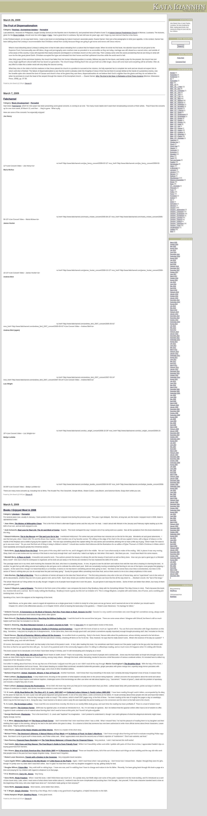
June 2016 (173, 284)
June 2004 (173, 516)
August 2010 (174, 379)
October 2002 (174, 556)
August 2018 (174, 258)
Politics (172, 192)
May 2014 (173, 308)
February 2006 (174, 476)
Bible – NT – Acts (175, 88)
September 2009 (175, 393)
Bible (171, 82)
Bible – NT (173, 84)
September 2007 (175, 439)
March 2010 (173, 387)
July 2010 (173, 381)
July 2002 (173, 562)
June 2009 (173, 397)
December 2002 (175, 552)
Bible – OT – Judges (176, 130)
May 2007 (173, 447)
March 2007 (173, 451)
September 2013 (175, 322)
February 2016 (174, 292)
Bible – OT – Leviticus (176, 132)
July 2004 (173, 514)
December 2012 (175, 335)
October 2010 (174, 375)
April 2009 (173, 401)
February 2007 (174, 452)
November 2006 (175, 458)
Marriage (172, 174)
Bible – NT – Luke (175, 96)
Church (172, 144)
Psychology (173, 196)
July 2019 (173, 250)
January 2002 (174, 574)
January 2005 (174, 502)
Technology (173, 203)
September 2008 (175, 415)
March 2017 (173, 276)
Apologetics (173, 75)
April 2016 (173, 288)
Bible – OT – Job (175, 126)
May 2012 (173, 347)
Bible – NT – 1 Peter (176, 86)
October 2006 (174, 460)
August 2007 (174, 441)
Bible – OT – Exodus (176, 118)
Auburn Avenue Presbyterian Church (123, 33)
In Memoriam (174, 168)
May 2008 (173, 423)
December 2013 (175, 316)
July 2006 (173, 466)
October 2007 (174, 437)
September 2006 (175, 462)
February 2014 (174, 312)
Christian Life (174, 142)
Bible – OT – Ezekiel (176, 120)
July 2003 (173, 538)
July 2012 (173, 343)
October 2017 (174, 272)
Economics (173, 152)
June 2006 (173, 468)
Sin (171, 199)
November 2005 (175, 482)
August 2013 (174, 324)
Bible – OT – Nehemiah (177, 134)
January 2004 (174, 526)
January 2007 (174, 454)
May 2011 (173, 361)
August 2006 (174, 464)
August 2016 (174, 280)
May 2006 (173, 470)
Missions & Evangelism (177, 180)
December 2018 (175, 254)
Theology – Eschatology (177, 215)
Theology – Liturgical (176, 217)
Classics (172, 148)
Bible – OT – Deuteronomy (178, 114)
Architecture (173, 77)
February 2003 (174, 548)
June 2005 (173, 492)
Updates (34, 30)
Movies (172, 182)
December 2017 (175, 268)
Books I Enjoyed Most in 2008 (19, 510)
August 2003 (174, 536)
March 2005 (173, 498)
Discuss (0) (29, 494)
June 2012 (173, 345)
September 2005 (175, 486)
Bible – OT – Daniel (176, 112)
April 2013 (173, 329)
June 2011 (173, 359)
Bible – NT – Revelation (177, 106)
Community (173, 150)
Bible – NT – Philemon (176, 102)
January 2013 (174, 333)
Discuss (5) (28, 798)
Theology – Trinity (175, 225)
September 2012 (175, 339)
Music (14, 103)
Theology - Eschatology (21, 30)
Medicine (172, 176)
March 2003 (173, 546)
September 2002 (175, 558)
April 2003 (173, 544)
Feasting (172, 162)
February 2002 (174, 572)
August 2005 (174, 488)
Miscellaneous (174, 178)
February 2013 (174, 331)
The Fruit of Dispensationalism (20, 25)
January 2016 (174, 294)
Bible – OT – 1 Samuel (176, 110)
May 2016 (173, 286)
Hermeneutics (174, 164)
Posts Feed (180, 58)
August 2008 (174, 417)
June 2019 (173, 252)
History (172, 166)
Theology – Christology (177, 211)
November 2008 (175, 411)
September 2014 (175, 302)
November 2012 (175, 337)
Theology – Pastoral (176, 219)
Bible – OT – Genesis (176, 122)
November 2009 (175, 391)
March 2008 (173, 427)
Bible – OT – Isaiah (175, 124)
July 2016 (173, 282)
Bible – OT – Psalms (176, 136)
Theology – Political (176, 221)
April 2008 (173, 425)
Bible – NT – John (175, 92)
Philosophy (173, 188)
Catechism (173, 140)
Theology (173, 207)
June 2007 (173, 445)
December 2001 (175, 575)
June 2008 (173, 421)
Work (171, 231)
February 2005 (174, 500)
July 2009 (173, 395)
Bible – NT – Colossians (177, 90)
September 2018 (175, 256)
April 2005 (173, 496)
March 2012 (173, 349)
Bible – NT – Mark (175, 98)
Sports (172, 201)
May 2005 (173, 494)
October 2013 (174, 320)
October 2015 (174, 296)
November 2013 (175, 318)
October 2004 (174, 508)
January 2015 (174, 298)
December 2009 (175, 389)
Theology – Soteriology (177, 223)
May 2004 (173, 518)
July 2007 (173, 443)
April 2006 (173, 472)
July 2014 (173, 306)
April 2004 (173, 520)
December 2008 (175, 409)
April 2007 (173, 449)
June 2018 (173, 262)
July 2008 (173, 419)
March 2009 (173, 403)
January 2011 (174, 369)
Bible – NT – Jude (175, 94)
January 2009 (174, 407)
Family (172, 158)
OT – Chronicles (175, 186)
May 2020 (173, 246)
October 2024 (174, 244)
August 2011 (174, 357)
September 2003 (175, 534)
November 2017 (175, 270)
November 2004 (175, 506)
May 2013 (173, 328)
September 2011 (175, 355)
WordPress (173, 590)
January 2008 (174, 431)
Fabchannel (9, 99)
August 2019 (174, 248)
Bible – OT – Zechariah (177, 138)
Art (171, 78)
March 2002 (173, 570)
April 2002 (173, 568)
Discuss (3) (28, 83)
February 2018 (174, 266)
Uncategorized (23, 103)
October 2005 (174, 484)
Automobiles (173, 80)
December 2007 (175, 433)
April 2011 (173, 363)
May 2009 (173, 399)
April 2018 (173, 264)
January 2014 (174, 314)
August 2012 (174, 341)
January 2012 (174, 353)
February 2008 (174, 429)
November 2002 (175, 554)
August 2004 (174, 512)
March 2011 (173, 365)
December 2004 (175, 504)
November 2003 (175, 530)
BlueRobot (173, 596)
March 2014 (173, 310)
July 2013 (173, 326)
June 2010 (173, 383)
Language (173, 170)
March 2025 (173, 242)
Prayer (172, 194)
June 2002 (173, 564)
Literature (16, 514)
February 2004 (174, 524)
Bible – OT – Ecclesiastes (177, 116)
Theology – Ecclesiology (177, 213)
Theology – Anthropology (177, 209)
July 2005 (173, 490)
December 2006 (175, 456)
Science (172, 198)
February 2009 (174, 405)
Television (173, 205)
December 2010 (175, 371)
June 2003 (173, 540)
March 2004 (173, 522)
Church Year (173, 146)
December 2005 (175, 480)
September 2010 (175, 377)
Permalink (44, 30)
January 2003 (174, 550)
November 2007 (175, 435)
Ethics (172, 156)
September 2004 (175, 510)
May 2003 (173, 542)
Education (173, 154)
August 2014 (174, 304)
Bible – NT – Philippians (177, 104)
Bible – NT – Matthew (176, 100)
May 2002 (173, 566)
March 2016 (173, 290)
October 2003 (174, 532)
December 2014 (175, 300)
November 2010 (175, 373)
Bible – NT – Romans (176, 108)
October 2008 (174, 413)
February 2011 (174, 367)
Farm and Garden (175, 160)
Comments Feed (180, 62)
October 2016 (174, 278)
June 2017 (173, 274)
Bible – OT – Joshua (176, 128)
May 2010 (173, 385)
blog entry (79, 625)
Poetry (172, 190)
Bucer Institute (18, 35)
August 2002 (174, 560)
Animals (172, 73)
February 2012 (174, 351)
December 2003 (175, 528)
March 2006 (173, 474)
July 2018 (173, 260)
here (44, 35)
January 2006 (174, 478)
